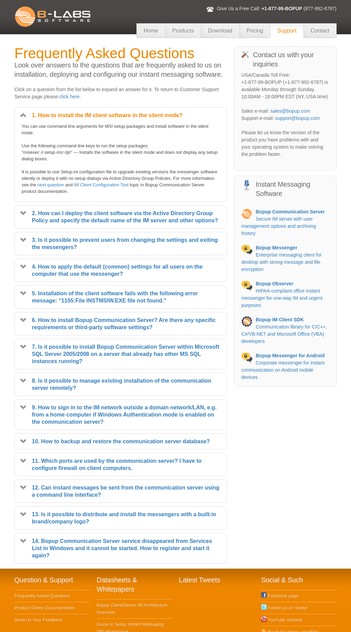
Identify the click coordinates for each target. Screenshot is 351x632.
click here (69, 96)
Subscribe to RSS (282, 615)
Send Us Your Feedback (38, 591)
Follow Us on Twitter (284, 579)
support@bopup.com (297, 118)
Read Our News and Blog (289, 603)
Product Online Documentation (44, 579)
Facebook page (280, 567)
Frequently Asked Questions (42, 567)
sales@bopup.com (290, 111)
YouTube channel (281, 591)
